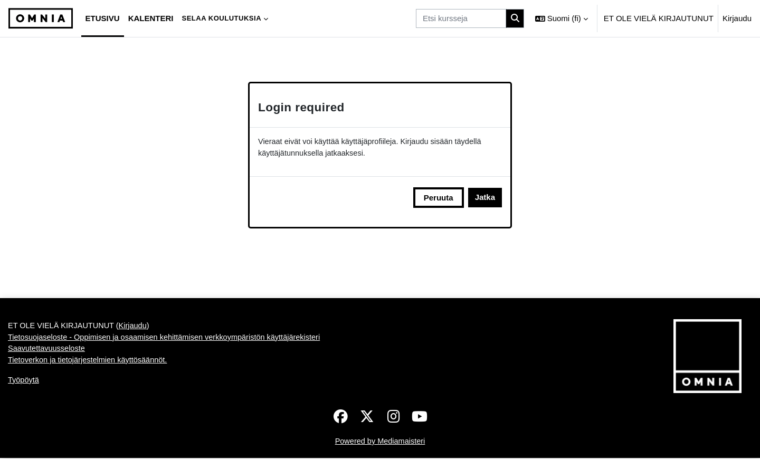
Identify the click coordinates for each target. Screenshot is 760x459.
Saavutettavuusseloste (48, 350)
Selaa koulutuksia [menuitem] (221, 18)
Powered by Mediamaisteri (380, 441)
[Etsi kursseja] (461, 18)
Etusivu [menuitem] (103, 18)
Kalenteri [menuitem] (151, 18)
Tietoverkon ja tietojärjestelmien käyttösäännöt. (90, 362)
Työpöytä (24, 382)
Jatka (485, 198)
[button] (561, 18)
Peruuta (438, 198)
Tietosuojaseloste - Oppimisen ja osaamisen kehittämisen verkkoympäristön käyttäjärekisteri (169, 338)
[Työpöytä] (40, 18)
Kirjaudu (737, 18)
